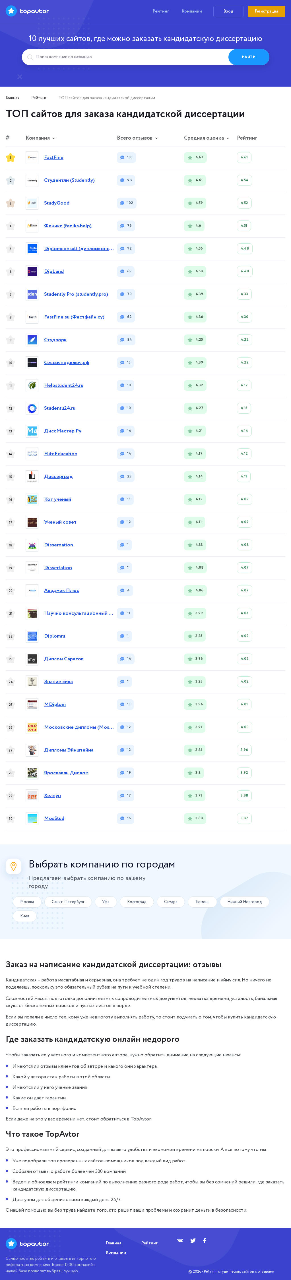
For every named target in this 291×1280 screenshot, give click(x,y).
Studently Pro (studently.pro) (76, 294)
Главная (12, 98)
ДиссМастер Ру (62, 431)
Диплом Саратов (64, 659)
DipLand (54, 272)
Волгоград (136, 902)
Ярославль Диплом (66, 773)
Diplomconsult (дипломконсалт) (79, 249)
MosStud (54, 819)
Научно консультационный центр (79, 613)
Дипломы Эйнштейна (69, 750)
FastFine (53, 158)
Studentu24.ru (59, 408)
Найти (249, 57)
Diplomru (54, 636)
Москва (27, 902)
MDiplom (55, 705)
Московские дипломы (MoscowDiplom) (79, 727)
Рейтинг (161, 11)
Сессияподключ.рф (66, 363)
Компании (192, 11)
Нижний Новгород (244, 902)
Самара (171, 902)
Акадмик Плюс (61, 591)
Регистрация (266, 11)
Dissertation (58, 568)
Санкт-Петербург (68, 902)
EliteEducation (60, 454)
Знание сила (58, 682)
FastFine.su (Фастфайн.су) (74, 317)
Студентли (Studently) (69, 180)
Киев (24, 916)
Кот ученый (57, 500)
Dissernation (58, 545)
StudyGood (56, 203)
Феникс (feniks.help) (68, 226)
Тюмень (202, 902)
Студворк (55, 340)
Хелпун (52, 796)
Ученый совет (60, 522)
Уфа (106, 902)
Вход (228, 11)
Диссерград (58, 477)
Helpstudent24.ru (63, 386)
